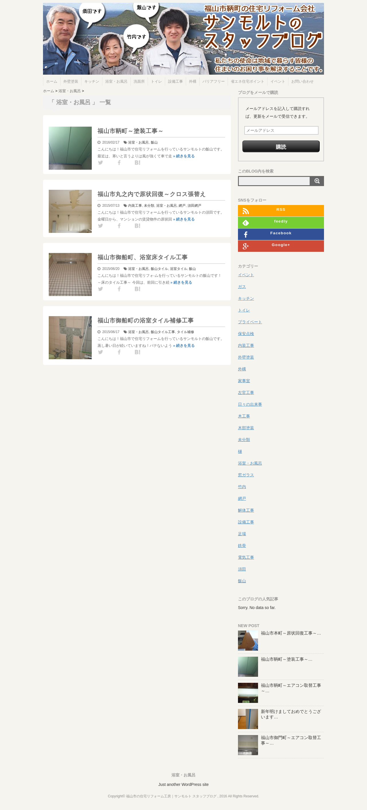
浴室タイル (178, 269)
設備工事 (175, 81)
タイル (163, 269)
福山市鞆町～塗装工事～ (130, 131)
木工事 (244, 416)
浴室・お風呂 (116, 81)
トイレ (156, 81)
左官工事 (246, 392)
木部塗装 (246, 428)
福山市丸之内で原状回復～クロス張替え (151, 194)
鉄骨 (242, 545)
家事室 (244, 380)
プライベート (250, 322)
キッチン (91, 81)
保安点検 (246, 333)
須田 (191, 206)
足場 (242, 533)
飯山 (154, 142)
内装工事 (135, 206)
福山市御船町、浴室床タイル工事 (142, 257)
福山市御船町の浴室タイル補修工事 (145, 320)
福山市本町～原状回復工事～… (291, 633)
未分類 (149, 206)
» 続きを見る (184, 156)
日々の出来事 (250, 404)
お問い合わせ (302, 81)
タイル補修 (185, 332)
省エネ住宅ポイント (247, 81)
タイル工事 (166, 332)
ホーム (51, 81)
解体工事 (246, 510)
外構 (192, 81)
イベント (277, 81)
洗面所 (139, 81)
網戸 (182, 206)
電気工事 (246, 557)
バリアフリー (213, 81)
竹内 (242, 486)
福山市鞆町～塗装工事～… (287, 659)
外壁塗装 (70, 81)
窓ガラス (246, 475)
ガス (242, 286)
